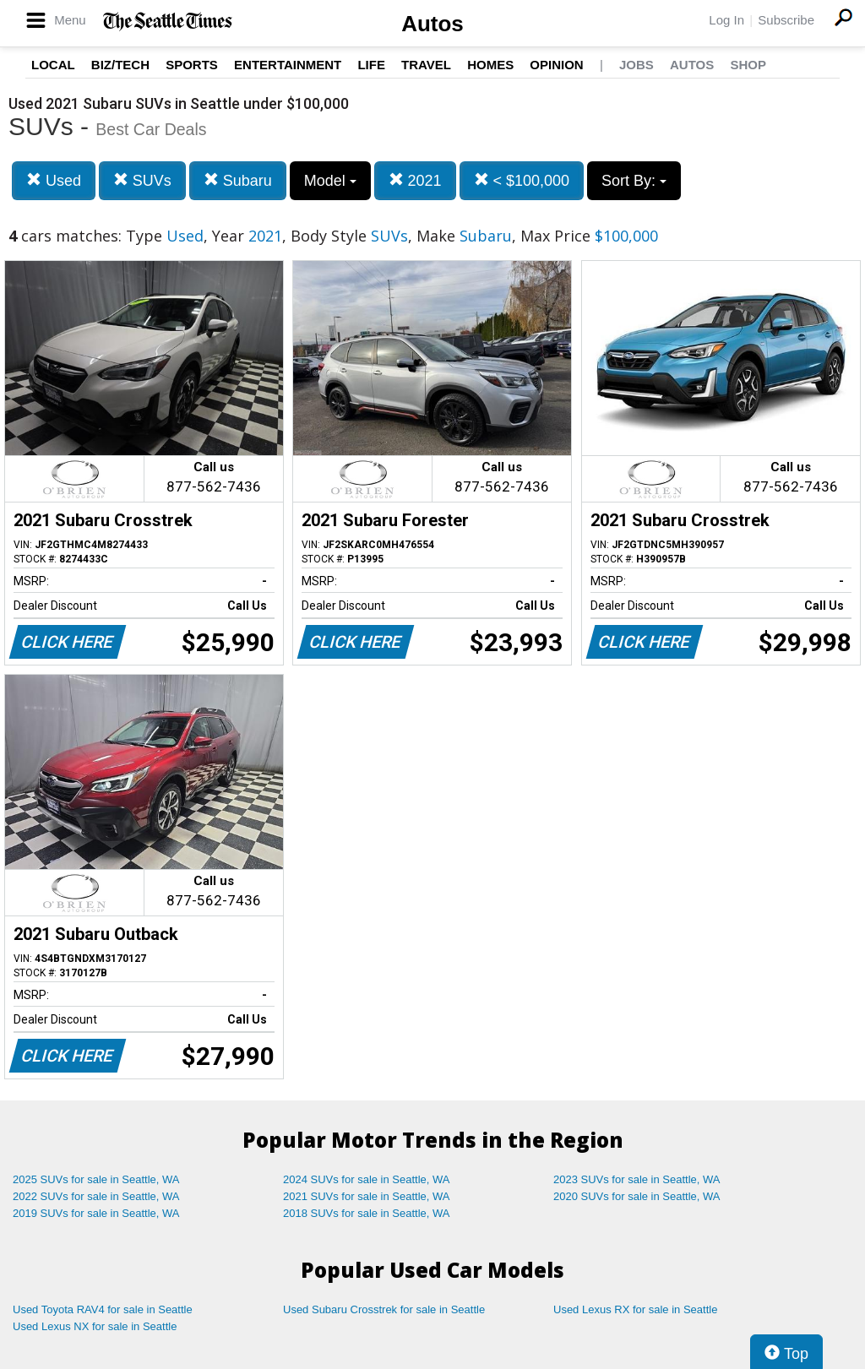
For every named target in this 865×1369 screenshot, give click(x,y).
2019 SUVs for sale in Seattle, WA (96, 1213)
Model (330, 180)
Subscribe (786, 20)
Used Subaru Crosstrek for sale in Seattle (384, 1309)
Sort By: (633, 180)
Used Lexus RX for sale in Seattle (635, 1309)
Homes (490, 64)
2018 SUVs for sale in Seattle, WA (366, 1213)
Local (53, 64)
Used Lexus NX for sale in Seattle (95, 1326)
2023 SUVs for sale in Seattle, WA (637, 1179)
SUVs (142, 180)
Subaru (238, 180)
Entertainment (287, 64)
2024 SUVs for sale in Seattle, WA (366, 1179)
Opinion (556, 64)
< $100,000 (522, 180)
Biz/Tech (120, 64)
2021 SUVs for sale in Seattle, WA (366, 1196)
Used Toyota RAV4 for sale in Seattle (103, 1309)
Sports (192, 64)
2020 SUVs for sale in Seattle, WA (637, 1196)
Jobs (636, 64)
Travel (426, 64)
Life (371, 64)
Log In (726, 20)
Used (53, 180)
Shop (748, 64)
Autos (432, 23)
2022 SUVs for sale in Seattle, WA (96, 1196)
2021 (415, 180)
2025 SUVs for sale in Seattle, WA (96, 1179)
